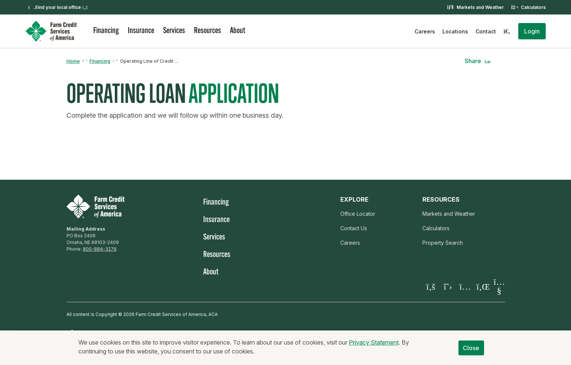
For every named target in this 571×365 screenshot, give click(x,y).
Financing (106, 31)
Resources (207, 31)
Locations (455, 31)
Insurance (141, 31)
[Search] (507, 31)
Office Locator (357, 214)
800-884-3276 (100, 249)
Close (471, 352)
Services (174, 31)
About (237, 31)
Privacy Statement (374, 346)
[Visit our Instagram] (465, 286)
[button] (532, 31)
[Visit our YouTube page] (499, 286)
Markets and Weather (480, 7)
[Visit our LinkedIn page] (482, 286)
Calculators (533, 7)
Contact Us (353, 228)
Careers (425, 31)
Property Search (442, 242)
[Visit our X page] (448, 286)
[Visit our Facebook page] (431, 286)
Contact (486, 31)
